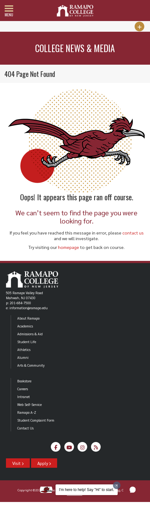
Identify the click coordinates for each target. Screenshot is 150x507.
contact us (133, 232)
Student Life (26, 341)
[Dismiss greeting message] (117, 485)
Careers (22, 388)
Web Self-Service (29, 404)
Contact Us (25, 428)
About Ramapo (28, 318)
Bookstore (24, 381)
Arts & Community (31, 365)
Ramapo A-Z (26, 412)
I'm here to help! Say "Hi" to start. (86, 490)
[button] (132, 489)
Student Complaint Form (35, 420)
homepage (68, 247)
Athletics (23, 349)
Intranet (23, 396)
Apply (44, 463)
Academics (25, 326)
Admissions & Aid (30, 334)
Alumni (23, 357)
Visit (18, 463)
